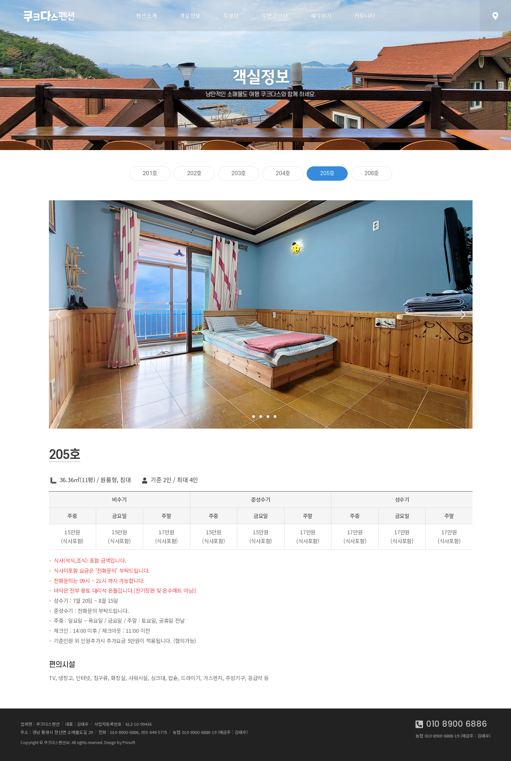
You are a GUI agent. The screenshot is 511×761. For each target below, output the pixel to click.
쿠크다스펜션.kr (57, 742)
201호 (150, 173)
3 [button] (260, 416)
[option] (261, 314)
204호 (283, 173)
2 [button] (253, 416)
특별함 (231, 15)
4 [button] (268, 416)
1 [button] (246, 416)
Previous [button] (60, 314)
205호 (327, 173)
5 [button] (275, 416)
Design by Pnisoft (119, 742)
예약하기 (321, 15)
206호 (371, 173)
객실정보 (190, 15)
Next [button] (461, 314)
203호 (238, 173)
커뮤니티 (364, 15)
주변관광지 (275, 15)
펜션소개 (146, 15)
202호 (194, 173)
